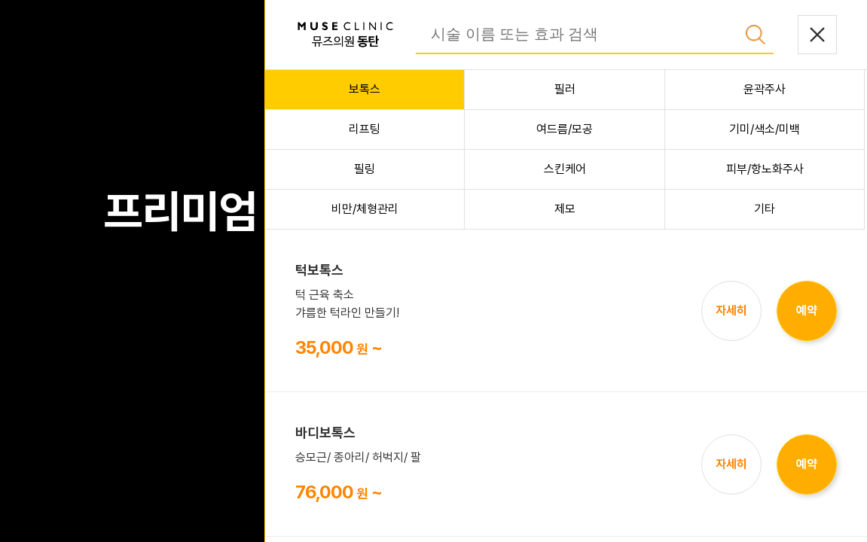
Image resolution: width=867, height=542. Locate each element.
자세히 (731, 310)
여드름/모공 (564, 129)
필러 (564, 89)
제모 (564, 209)
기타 (764, 209)
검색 (755, 34)
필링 (364, 169)
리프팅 (364, 129)
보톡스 (364, 89)
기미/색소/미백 (764, 129)
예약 (806, 310)
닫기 (817, 34)
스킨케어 (565, 169)
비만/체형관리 (364, 209)
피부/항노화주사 (765, 169)
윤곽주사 (764, 89)
